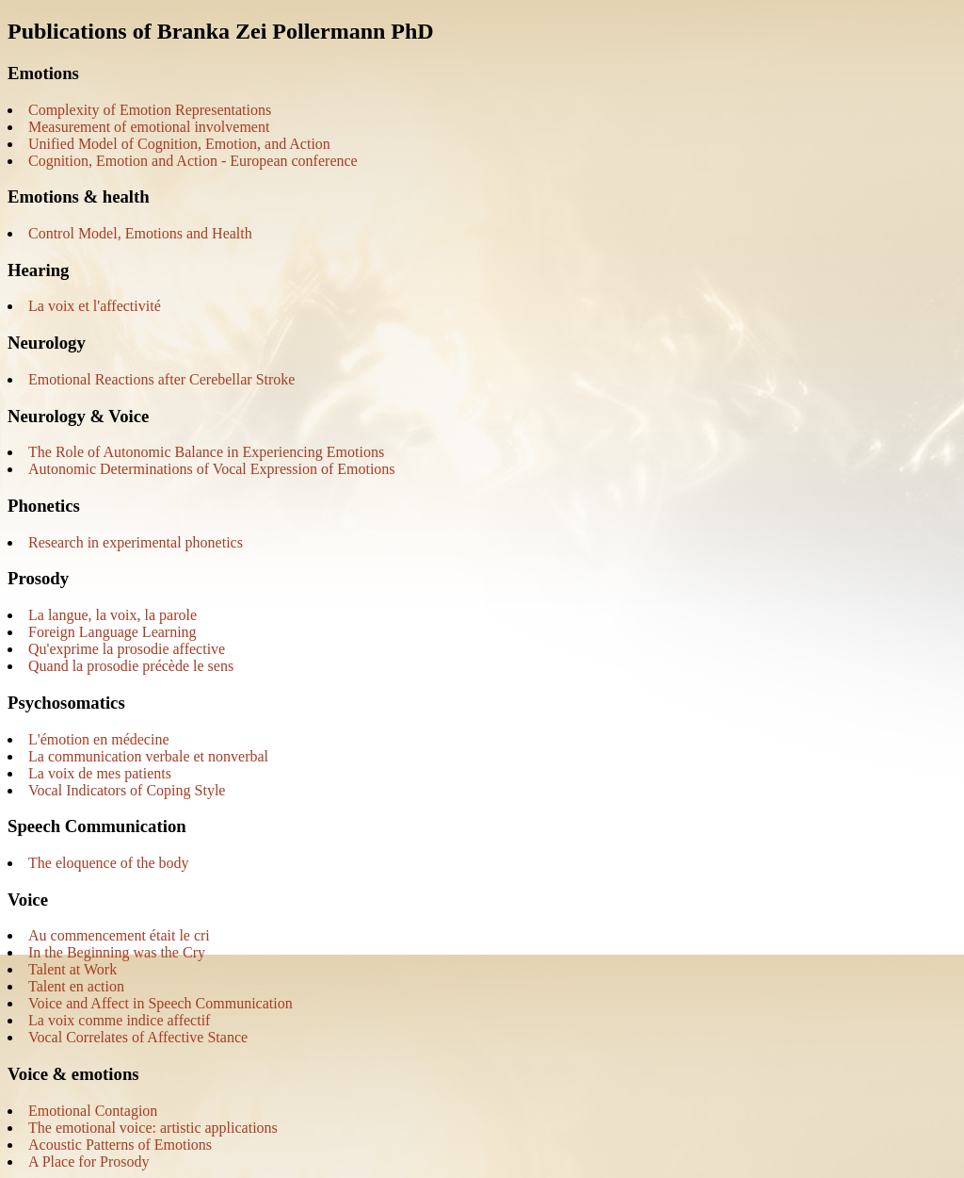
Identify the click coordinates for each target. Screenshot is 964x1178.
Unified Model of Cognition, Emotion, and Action (179, 144)
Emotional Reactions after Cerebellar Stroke (161, 379)
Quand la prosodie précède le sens (130, 666)
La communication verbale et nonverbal (148, 756)
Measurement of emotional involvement (148, 127)
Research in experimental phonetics (135, 542)
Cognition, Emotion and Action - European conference (193, 161)
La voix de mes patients (99, 773)
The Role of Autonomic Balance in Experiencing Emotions (206, 452)
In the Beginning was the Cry (116, 952)
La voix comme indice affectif (119, 1020)
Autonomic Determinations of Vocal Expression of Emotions (211, 469)
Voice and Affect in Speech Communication (160, 1003)
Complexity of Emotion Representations (149, 110)
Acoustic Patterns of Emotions (120, 1145)
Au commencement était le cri (119, 935)
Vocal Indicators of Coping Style (126, 790)
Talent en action (76, 986)
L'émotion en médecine (98, 739)
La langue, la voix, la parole (112, 615)
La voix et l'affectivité (94, 306)
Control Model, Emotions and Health (140, 233)
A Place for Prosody (88, 1161)
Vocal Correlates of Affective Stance (138, 1037)
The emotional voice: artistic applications (153, 1128)
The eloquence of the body (108, 863)
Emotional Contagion (92, 1111)
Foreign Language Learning (112, 632)
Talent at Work (72, 969)
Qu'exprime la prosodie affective (126, 649)
